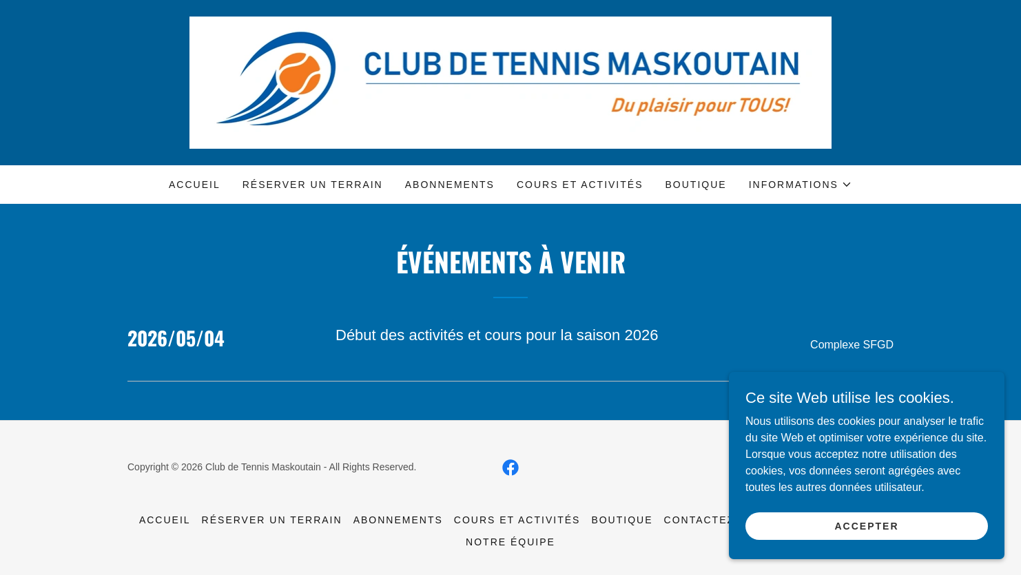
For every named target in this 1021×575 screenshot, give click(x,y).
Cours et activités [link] (580, 184)
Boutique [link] (696, 184)
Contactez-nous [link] (718, 519)
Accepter (866, 535)
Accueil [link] (194, 184)
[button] (800, 184)
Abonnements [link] (450, 184)
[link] (510, 81)
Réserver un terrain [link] (313, 184)
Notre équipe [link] (510, 541)
